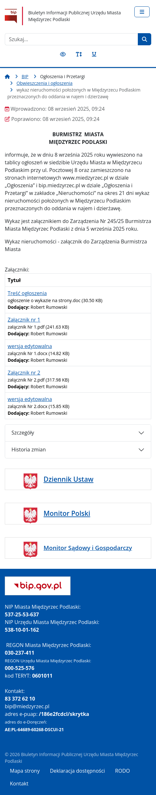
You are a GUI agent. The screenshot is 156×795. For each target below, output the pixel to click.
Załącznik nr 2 (24, 372)
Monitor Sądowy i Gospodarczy (88, 548)
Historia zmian (28, 449)
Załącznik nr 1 (24, 319)
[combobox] (71, 39)
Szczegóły (22, 432)
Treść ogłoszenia (27, 293)
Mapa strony (25, 770)
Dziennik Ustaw (68, 479)
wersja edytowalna (30, 346)
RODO (122, 770)
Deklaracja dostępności (77, 770)
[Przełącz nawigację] (142, 11)
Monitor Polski (67, 513)
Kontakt (19, 783)
